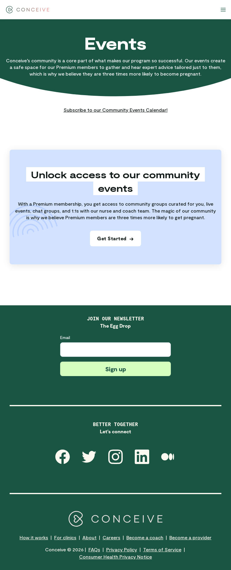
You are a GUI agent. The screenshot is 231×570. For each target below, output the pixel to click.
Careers (111, 537)
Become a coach (144, 537)
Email (65, 337)
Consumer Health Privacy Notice (115, 556)
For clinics (65, 537)
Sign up (115, 368)
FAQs (94, 549)
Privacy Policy (121, 549)
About (89, 537)
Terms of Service (162, 549)
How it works (34, 537)
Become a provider (190, 537)
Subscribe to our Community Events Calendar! (115, 110)
